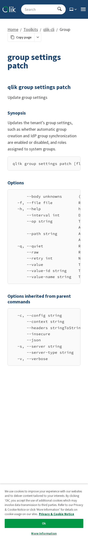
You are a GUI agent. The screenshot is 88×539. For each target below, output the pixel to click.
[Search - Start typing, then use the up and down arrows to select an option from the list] (40, 9)
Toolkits (30, 29)
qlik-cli (48, 29)
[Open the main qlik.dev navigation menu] (83, 9)
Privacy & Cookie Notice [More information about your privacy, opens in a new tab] (56, 514)
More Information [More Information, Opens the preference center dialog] (44, 533)
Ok (44, 523)
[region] (44, 163)
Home (13, 29)
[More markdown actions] (37, 37)
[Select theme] (73, 9)
